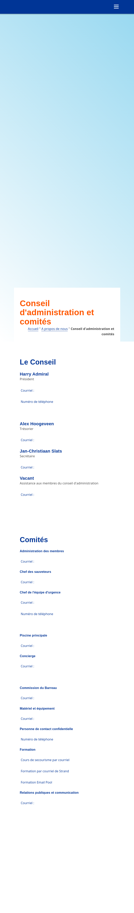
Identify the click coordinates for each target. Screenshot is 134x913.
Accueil (33, 329)
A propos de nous (54, 329)
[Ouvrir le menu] (116, 6)
